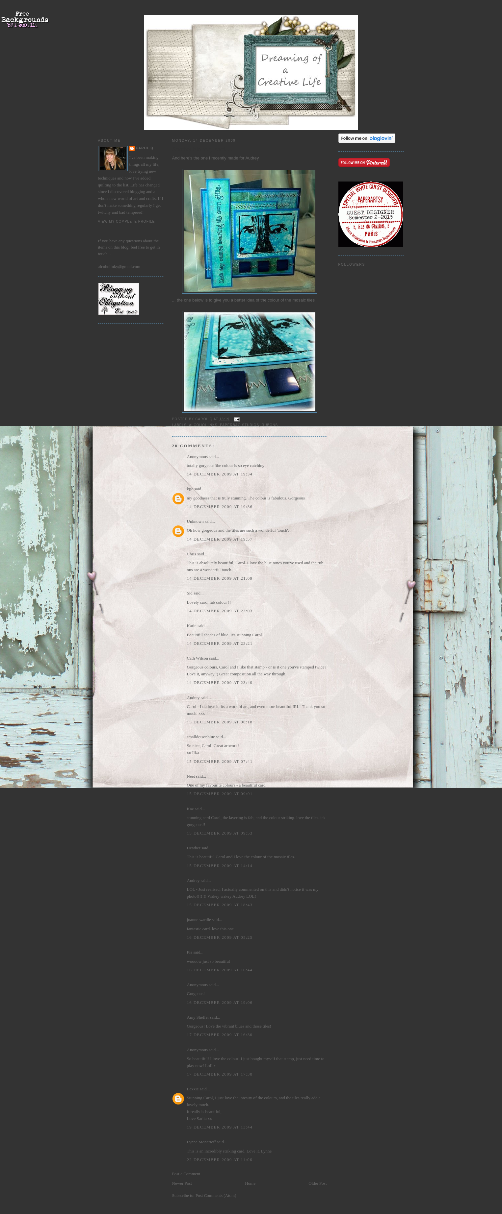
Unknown (195, 521)
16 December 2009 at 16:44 (220, 969)
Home (250, 1183)
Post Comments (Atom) (216, 1195)
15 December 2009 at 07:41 (220, 761)
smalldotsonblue (201, 736)
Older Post (317, 1183)
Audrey (252, 158)
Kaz (190, 808)
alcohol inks (203, 425)
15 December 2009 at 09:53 (220, 833)
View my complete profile (126, 221)
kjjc (190, 488)
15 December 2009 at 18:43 (220, 904)
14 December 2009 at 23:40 (220, 682)
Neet (191, 776)
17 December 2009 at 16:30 (220, 1034)
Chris (191, 553)
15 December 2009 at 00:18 (220, 721)
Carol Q (145, 148)
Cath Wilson (197, 658)
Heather (193, 847)
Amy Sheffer (198, 1017)
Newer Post (182, 1183)
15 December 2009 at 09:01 (220, 793)
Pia (190, 952)
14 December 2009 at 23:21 (220, 643)
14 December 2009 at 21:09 (220, 578)
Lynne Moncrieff (201, 1141)
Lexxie (193, 1088)
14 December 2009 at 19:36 (220, 506)
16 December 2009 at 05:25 (220, 937)
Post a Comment (186, 1173)
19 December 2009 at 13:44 (220, 1127)
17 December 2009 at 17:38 (220, 1074)
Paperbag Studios (239, 425)
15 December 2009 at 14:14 (220, 865)
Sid (190, 593)
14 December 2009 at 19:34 (220, 474)
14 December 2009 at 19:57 (220, 539)
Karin (192, 625)
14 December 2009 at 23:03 (220, 610)
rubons (270, 425)
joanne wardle (199, 919)
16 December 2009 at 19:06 (220, 1002)
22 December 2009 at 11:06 (219, 1159)
